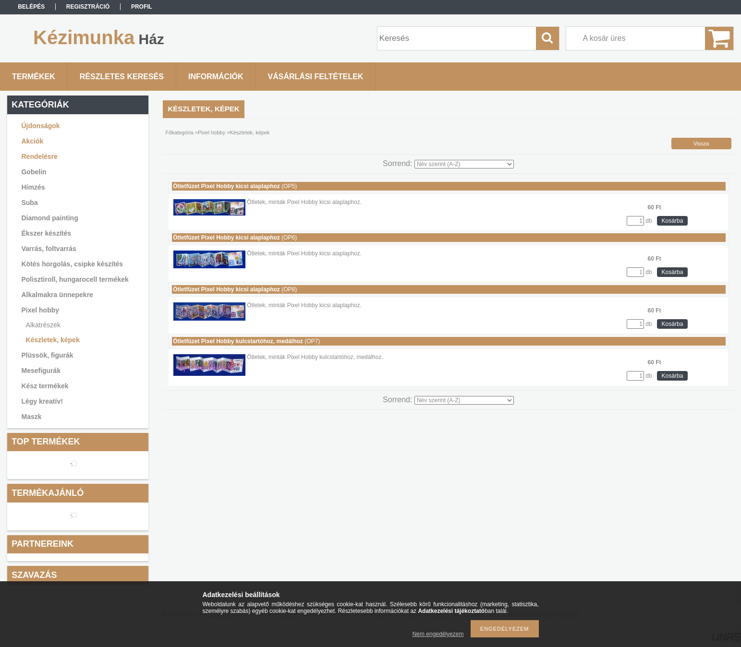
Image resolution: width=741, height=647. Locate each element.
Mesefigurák (41, 370)
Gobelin (33, 172)
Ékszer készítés (46, 233)
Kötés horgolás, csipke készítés (72, 264)
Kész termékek (44, 386)
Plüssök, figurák (47, 355)
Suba (29, 202)
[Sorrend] (464, 164)
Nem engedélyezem (438, 634)
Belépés (31, 6)
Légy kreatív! (41, 401)
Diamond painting (49, 218)
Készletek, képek (53, 340)
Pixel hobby (40, 310)
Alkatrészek (43, 325)
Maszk (31, 416)
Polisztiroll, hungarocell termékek (74, 279)
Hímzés (33, 187)
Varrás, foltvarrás (48, 248)
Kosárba (672, 220)
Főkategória (179, 132)
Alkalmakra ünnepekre (57, 295)
